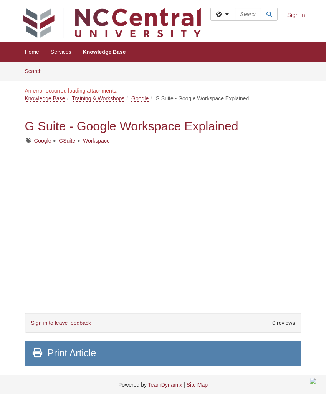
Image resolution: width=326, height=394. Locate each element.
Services (61, 52)
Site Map (197, 385)
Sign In (296, 15)
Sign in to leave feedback (61, 323)
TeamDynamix (165, 385)
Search (36, 70)
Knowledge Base (104, 52)
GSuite (67, 141)
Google (140, 98)
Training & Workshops (98, 98)
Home (32, 52)
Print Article (63, 352)
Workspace (96, 141)
